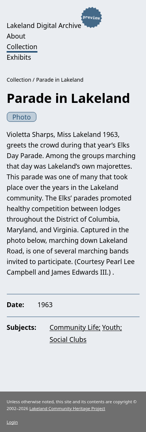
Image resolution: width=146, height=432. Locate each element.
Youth (111, 327)
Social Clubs (68, 339)
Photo (21, 116)
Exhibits (19, 57)
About (16, 35)
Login (12, 422)
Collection (22, 46)
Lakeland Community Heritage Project (67, 408)
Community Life (74, 327)
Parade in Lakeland (59, 79)
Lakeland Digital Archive (44, 25)
